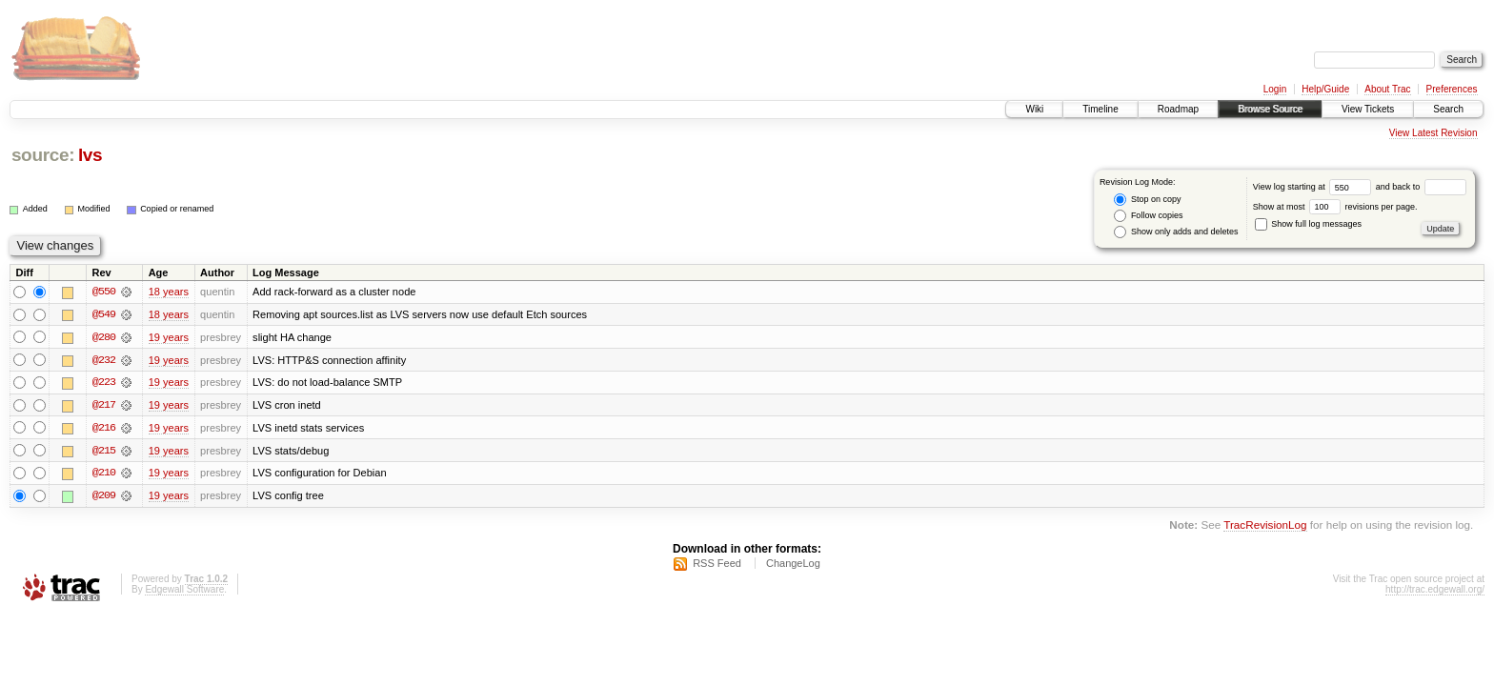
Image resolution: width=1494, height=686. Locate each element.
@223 (103, 383)
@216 (103, 428)
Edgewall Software (184, 591)
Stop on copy (1147, 199)
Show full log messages (1308, 224)
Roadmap (1178, 109)
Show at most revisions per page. (1335, 207)
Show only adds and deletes (1176, 232)
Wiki (1034, 109)
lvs (90, 155)
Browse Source (1270, 109)
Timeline (1100, 109)
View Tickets (1368, 109)
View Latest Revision (1433, 133)
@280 (103, 337)
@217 (103, 406)
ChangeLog (793, 565)
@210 (103, 474)
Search (1448, 109)
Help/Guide (1325, 89)
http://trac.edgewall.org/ (1434, 591)
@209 (103, 497)
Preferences (1452, 89)
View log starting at (1314, 187)
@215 (103, 451)
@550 (103, 291)
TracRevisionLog (1264, 527)
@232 (103, 360)
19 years (169, 337)
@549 (103, 314)
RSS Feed (717, 565)
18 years (169, 291)
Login (1274, 89)
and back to (1421, 187)
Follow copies (1148, 216)
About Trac (1387, 89)
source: (42, 155)
